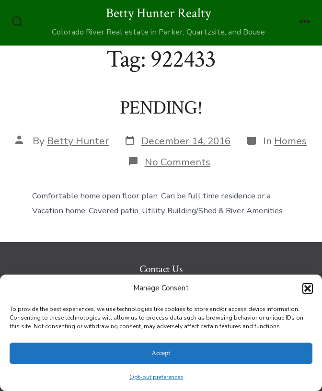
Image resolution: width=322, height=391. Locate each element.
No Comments (177, 162)
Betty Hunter (78, 141)
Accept (161, 352)
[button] (307, 288)
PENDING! (161, 107)
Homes (290, 141)
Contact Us (161, 269)
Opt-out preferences (156, 377)
